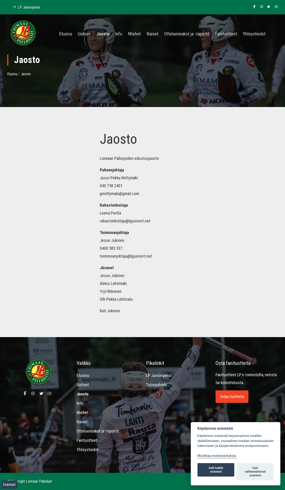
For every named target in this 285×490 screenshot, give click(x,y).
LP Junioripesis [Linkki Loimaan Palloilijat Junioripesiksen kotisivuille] (23, 7)
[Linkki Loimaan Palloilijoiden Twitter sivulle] (267, 7)
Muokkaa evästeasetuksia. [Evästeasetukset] (217, 456)
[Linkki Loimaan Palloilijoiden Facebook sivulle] (253, 7)
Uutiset (84, 34)
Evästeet (9, 484)
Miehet (134, 34)
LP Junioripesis (159, 375)
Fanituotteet (226, 34)
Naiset (152, 34)
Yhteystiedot (254, 34)
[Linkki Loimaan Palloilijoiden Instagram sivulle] (260, 7)
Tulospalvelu (156, 384)
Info (118, 34)
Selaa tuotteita (232, 396)
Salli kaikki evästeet (216, 469)
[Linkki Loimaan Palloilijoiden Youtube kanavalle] (275, 7)
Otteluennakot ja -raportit (186, 34)
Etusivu (65, 34)
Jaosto (102, 34)
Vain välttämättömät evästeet (255, 471)
